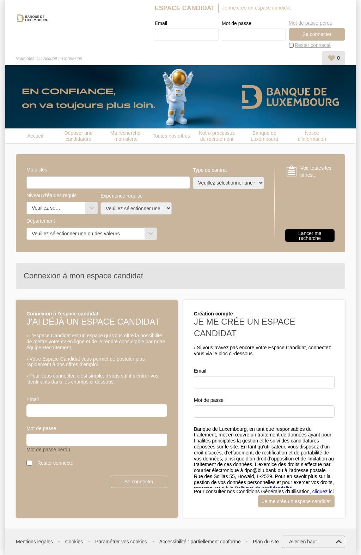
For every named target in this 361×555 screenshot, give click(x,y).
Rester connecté (313, 45)
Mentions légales (34, 541)
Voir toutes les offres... (315, 171)
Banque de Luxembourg (264, 135)
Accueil (50, 58)
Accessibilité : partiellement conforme (200, 541)
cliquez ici (323, 491)
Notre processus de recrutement (217, 135)
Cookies (74, 541)
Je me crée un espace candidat (256, 8)
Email (161, 23)
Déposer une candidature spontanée (78, 135)
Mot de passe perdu (310, 23)
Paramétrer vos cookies (121, 541)
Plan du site (266, 541)
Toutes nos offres (171, 136)
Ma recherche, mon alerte (126, 135)
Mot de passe (236, 23)
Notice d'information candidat (312, 135)
